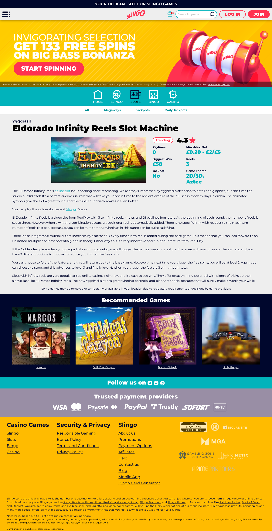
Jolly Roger (231, 367)
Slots (136, 102)
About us (126, 433)
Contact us (128, 464)
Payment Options (135, 445)
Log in (232, 14)
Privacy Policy (70, 452)
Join (258, 14)
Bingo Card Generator (139, 483)
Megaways (112, 110)
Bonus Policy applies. (219, 84)
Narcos (41, 367)
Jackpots (143, 110)
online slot (62, 191)
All (87, 110)
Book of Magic (167, 367)
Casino (173, 102)
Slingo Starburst (150, 502)
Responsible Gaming (76, 433)
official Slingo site (39, 498)
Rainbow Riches (229, 502)
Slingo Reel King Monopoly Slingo (116, 502)
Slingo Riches (176, 502)
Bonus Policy (69, 439)
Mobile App (129, 477)
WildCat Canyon (104, 367)
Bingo (153, 102)
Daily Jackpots (176, 110)
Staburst (17, 505)
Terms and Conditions (78, 445)
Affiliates (126, 452)
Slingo (117, 102)
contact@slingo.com (77, 515)
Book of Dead (251, 502)
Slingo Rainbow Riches (78, 502)
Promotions (129, 439)
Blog (122, 470)
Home (98, 102)
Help (122, 458)
